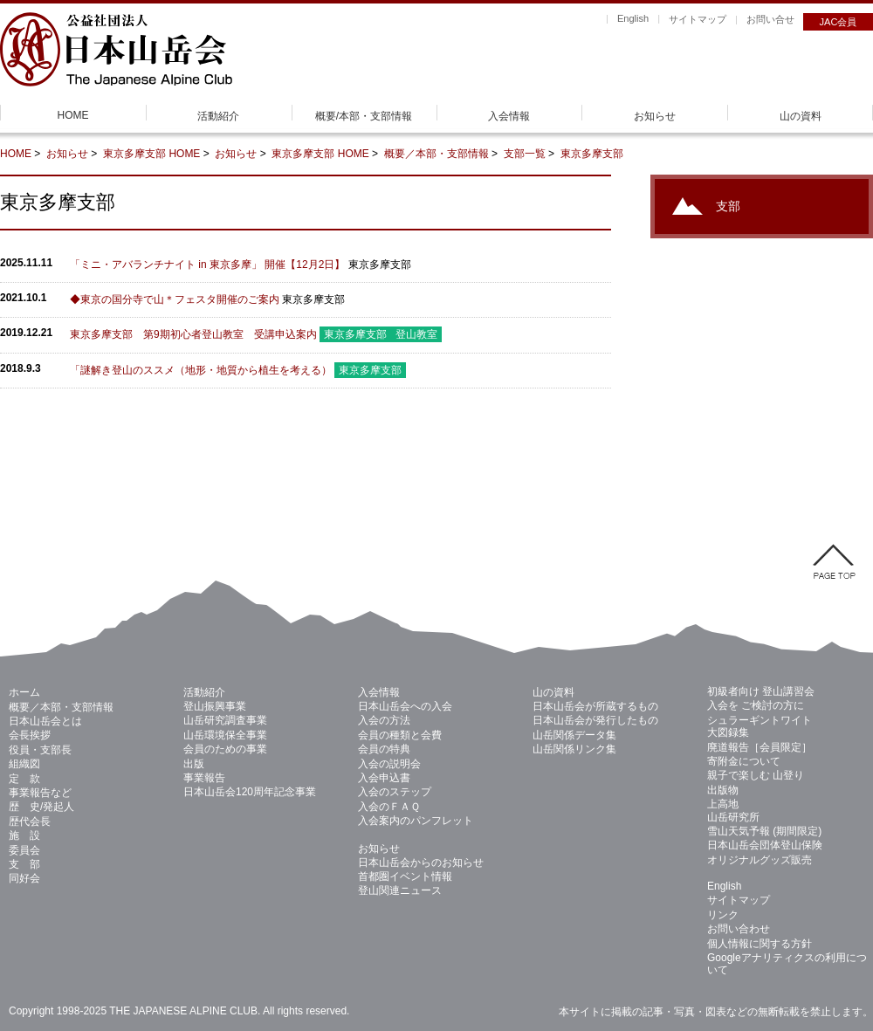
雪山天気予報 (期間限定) (764, 831)
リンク (723, 915)
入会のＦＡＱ (389, 807)
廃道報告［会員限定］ (759, 747)
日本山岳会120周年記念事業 (249, 792)
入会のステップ (394, 792)
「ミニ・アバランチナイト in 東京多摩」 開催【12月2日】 (207, 264)
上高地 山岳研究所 (733, 810)
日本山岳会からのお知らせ (421, 862)
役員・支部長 (40, 750)
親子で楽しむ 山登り (755, 775)
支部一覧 (525, 154)
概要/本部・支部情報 (363, 116)
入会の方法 (384, 720)
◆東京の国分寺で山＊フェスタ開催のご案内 (174, 299)
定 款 (24, 779)
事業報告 (204, 778)
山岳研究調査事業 (225, 720)
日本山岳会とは (45, 721)
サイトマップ (697, 19)
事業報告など (40, 793)
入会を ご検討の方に (755, 705)
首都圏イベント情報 (405, 876)
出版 (193, 764)
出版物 (723, 790)
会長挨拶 (30, 735)
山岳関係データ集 (574, 735)
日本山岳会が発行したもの (595, 720)
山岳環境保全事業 (225, 735)
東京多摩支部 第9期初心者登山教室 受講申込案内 (193, 334)
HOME (73, 115)
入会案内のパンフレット (415, 820)
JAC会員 (838, 22)
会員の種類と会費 (400, 735)
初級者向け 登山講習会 (761, 691)
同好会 (24, 878)
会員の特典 (384, 749)
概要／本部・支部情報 (436, 154)
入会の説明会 (389, 764)
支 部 (24, 864)
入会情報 (509, 116)
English (633, 18)
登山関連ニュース (400, 890)
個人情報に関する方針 (759, 944)
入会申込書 (384, 778)
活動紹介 (218, 116)
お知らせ (655, 116)
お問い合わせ (738, 929)
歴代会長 (30, 821)
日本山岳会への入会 (405, 706)
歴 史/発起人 (41, 807)
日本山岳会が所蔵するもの (595, 706)
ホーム (24, 692)
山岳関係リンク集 (574, 749)
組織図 (24, 764)
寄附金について (743, 761)
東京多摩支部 (135, 154)
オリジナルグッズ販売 (759, 860)
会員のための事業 (225, 749)
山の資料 (800, 116)
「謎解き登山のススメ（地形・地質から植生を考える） (201, 370)
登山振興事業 (214, 706)
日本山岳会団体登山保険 (764, 845)
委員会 (24, 850)
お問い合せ (770, 19)
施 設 (24, 835)
